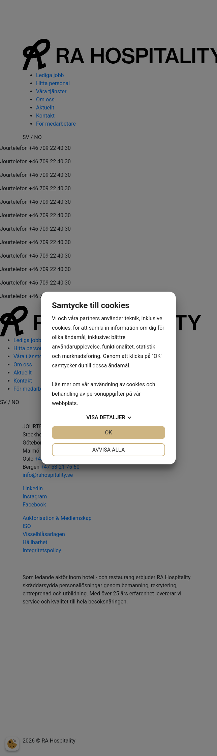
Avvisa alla (108, 450)
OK (108, 432)
